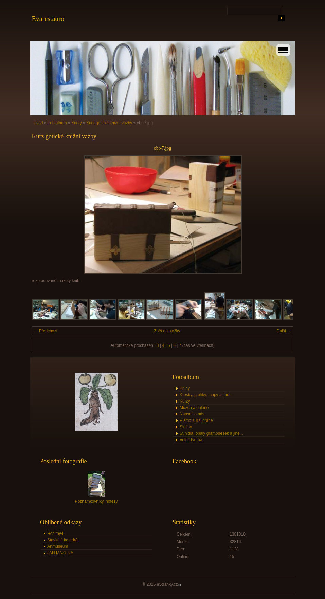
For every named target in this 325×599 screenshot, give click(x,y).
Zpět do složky (167, 331)
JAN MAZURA (60, 552)
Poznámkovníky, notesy (96, 501)
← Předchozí (45, 331)
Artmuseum (57, 546)
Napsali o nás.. (193, 414)
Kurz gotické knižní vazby (109, 122)
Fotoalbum (57, 122)
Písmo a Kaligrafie (196, 420)
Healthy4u (56, 533)
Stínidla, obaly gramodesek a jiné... (211, 433)
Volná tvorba (191, 439)
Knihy (185, 388)
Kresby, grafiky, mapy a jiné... (206, 394)
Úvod (38, 122)
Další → (284, 331)
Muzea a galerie (194, 407)
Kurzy (76, 122)
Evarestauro (48, 18)
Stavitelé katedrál (62, 540)
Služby (186, 427)
